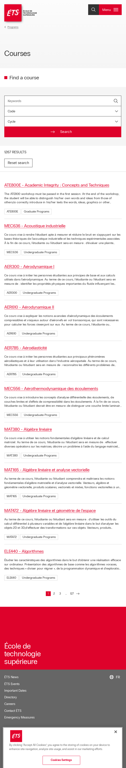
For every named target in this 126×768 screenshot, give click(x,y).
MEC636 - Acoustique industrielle (34, 225)
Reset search (18, 163)
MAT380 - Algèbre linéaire (28, 429)
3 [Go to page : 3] (61, 594)
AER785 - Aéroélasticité (25, 347)
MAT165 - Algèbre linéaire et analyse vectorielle (46, 469)
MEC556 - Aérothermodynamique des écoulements (51, 388)
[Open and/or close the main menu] (110, 9)
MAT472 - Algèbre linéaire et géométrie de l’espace (50, 510)
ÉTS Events (12, 684)
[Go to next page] (77, 593)
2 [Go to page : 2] (55, 594)
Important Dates (15, 691)
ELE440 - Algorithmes (24, 551)
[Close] (115, 746)
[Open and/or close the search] (93, 9)
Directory (10, 697)
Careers (9, 704)
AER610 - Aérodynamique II (29, 307)
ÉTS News (11, 677)
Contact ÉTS (13, 711)
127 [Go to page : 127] (72, 594)
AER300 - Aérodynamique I (29, 266)
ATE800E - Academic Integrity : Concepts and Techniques (56, 185)
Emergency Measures (19, 717)
